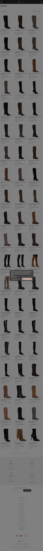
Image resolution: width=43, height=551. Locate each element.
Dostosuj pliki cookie (15, 279)
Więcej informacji (14, 276)
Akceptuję (27, 279)
